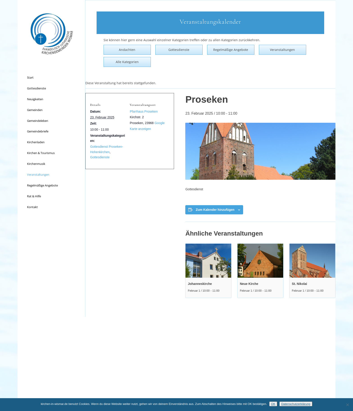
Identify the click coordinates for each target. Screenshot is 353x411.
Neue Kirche (249, 284)
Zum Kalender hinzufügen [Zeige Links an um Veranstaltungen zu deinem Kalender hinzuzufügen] (215, 209)
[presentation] (208, 261)
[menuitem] (51, 77)
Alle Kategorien (127, 62)
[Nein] (347, 404)
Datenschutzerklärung (295, 404)
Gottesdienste (99, 157)
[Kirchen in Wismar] (51, 34)
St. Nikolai (299, 284)
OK (273, 404)
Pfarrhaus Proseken (144, 111)
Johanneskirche (200, 284)
